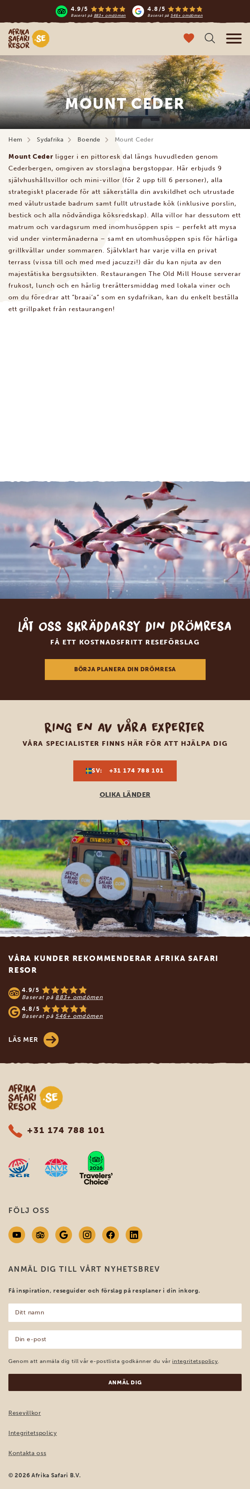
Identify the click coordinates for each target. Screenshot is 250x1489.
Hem (15, 139)
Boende (88, 139)
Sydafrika (50, 139)
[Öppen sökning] (210, 39)
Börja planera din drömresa (125, 669)
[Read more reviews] (129, 11)
